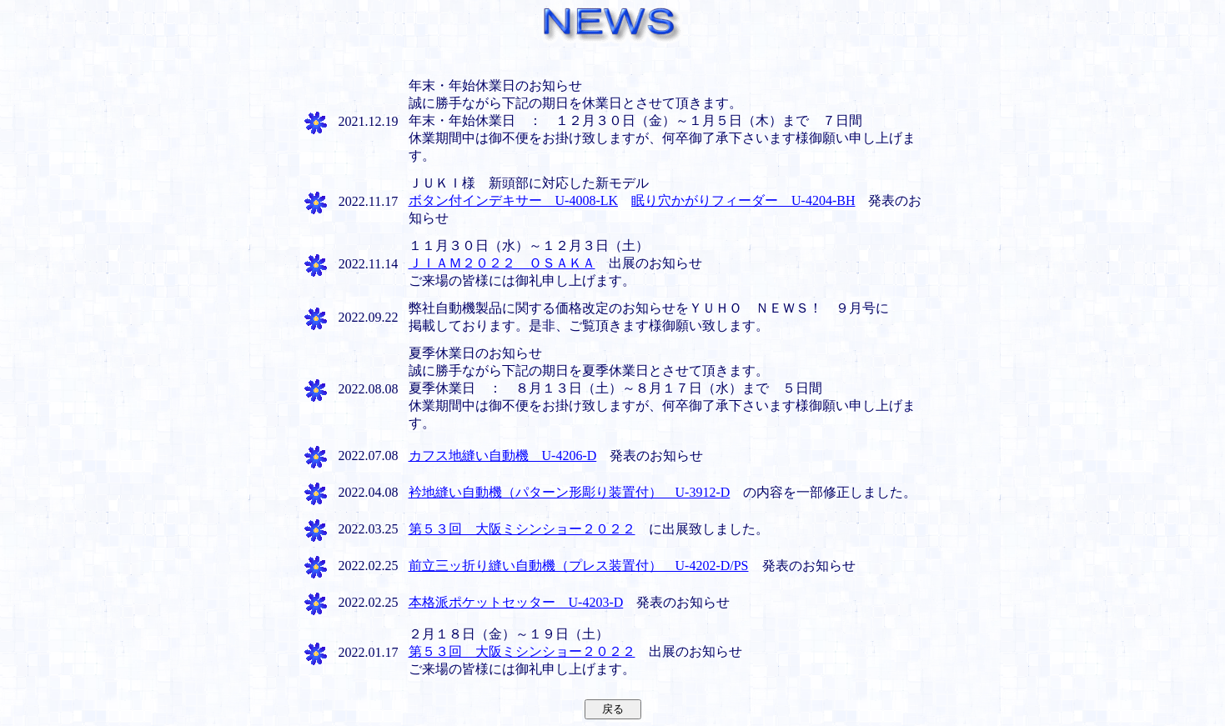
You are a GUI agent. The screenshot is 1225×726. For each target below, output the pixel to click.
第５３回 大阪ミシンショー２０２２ (522, 529)
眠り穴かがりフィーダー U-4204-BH (743, 200)
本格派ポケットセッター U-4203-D (516, 602)
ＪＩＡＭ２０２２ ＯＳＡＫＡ (502, 263)
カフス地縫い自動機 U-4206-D (503, 455)
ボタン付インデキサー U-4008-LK (514, 200)
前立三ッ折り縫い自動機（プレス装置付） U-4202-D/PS (579, 565)
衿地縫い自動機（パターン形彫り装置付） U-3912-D (569, 492)
